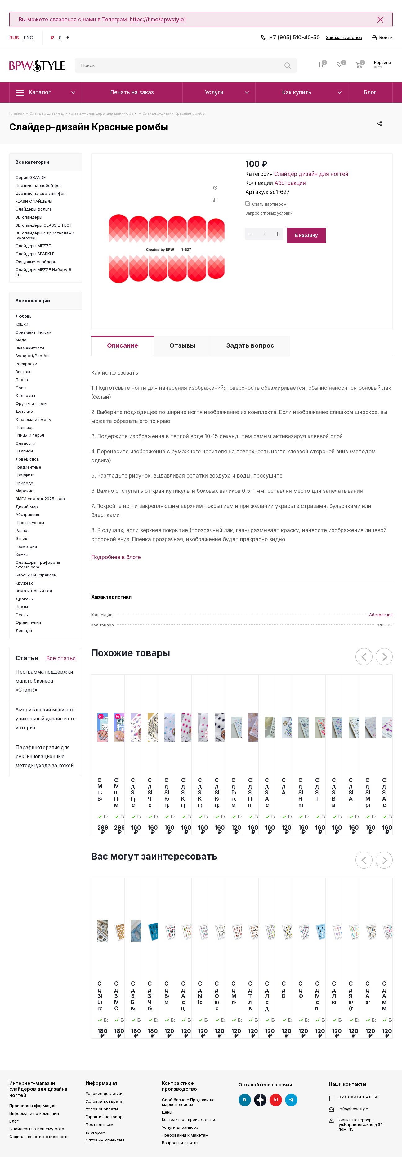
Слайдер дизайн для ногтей (311, 174)
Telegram (291, 1100)
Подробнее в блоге (116, 557)
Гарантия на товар (104, 1116)
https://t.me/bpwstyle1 (158, 19)
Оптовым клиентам (105, 1139)
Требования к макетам (185, 1135)
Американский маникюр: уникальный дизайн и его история (46, 719)
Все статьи (61, 658)
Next (384, 656)
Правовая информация (32, 1105)
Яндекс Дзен (260, 1100)
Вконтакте (245, 1100)
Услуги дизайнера (180, 1127)
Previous (364, 656)
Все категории (32, 162)
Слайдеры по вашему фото (36, 1128)
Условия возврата (104, 1101)
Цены (167, 1112)
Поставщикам (100, 1124)
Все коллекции (33, 300)
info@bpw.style (353, 1108)
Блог (14, 1121)
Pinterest (276, 1100)
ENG (28, 38)
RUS (14, 38)
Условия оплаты (102, 1108)
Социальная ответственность (39, 1136)
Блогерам (95, 1132)
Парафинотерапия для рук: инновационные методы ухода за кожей (45, 756)
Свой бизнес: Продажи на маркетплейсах (188, 1102)
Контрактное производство (179, 1086)
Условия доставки (104, 1093)
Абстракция (290, 183)
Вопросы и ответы (180, 1142)
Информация (101, 1083)
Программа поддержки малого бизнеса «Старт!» (44, 681)
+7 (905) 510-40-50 (294, 37)
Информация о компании (34, 1113)
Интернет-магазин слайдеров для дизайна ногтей (38, 1089)
